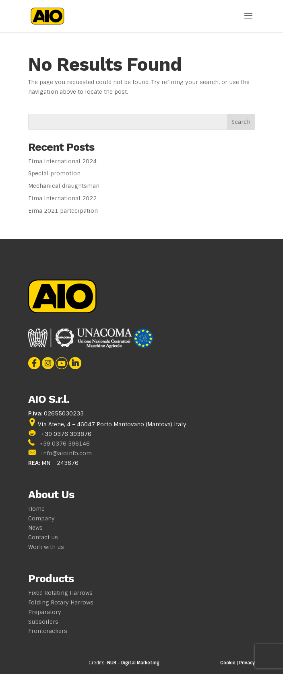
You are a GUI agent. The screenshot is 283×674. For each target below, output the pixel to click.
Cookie (227, 663)
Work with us (46, 547)
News (35, 527)
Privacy (247, 663)
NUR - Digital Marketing (133, 663)
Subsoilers (43, 621)
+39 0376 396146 (64, 443)
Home (36, 508)
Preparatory (44, 612)
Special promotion (54, 173)
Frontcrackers (47, 631)
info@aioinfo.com (66, 453)
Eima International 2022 (62, 198)
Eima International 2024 (62, 161)
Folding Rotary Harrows (60, 602)
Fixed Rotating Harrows (60, 592)
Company (41, 518)
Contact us (43, 537)
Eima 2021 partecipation (63, 210)
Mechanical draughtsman (63, 185)
